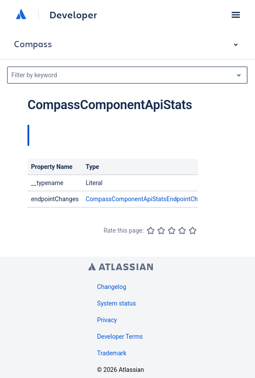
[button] (235, 14)
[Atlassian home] (21, 15)
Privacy (107, 319)
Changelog (111, 286)
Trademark (111, 353)
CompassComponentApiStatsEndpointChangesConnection (165, 199)
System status (116, 303)
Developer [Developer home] (73, 14)
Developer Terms (120, 336)
